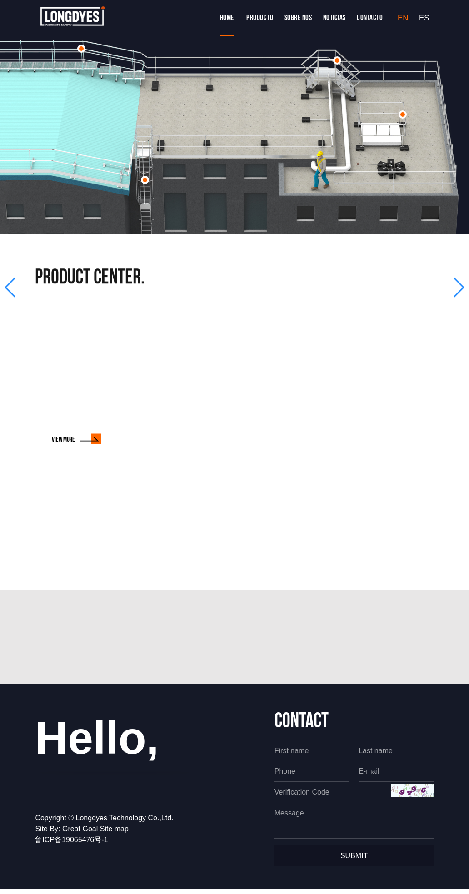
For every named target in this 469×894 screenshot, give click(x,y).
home (227, 18)
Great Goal (80, 834)
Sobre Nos (298, 18)
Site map (114, 834)
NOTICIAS (334, 18)
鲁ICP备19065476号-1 (71, 845)
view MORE (76, 439)
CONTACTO (370, 18)
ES (424, 18)
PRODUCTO (259, 18)
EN (403, 18)
